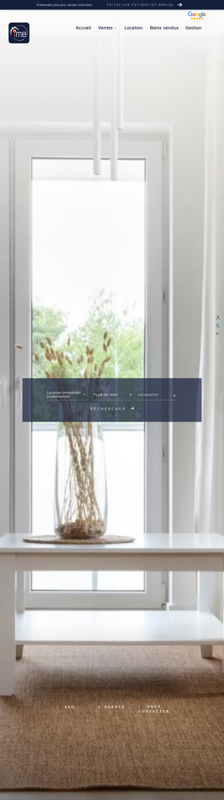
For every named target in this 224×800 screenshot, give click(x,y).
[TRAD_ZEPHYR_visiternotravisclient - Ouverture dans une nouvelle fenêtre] (197, 18)
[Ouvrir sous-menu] (115, 28)
